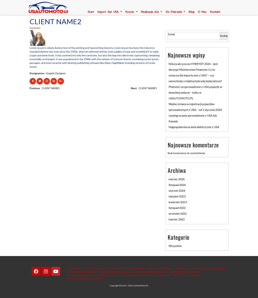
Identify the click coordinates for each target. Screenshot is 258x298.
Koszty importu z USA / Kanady (209, 268)
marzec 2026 (177, 179)
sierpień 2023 (177, 196)
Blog (191, 11)
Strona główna (74, 268)
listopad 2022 (177, 207)
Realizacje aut (151, 11)
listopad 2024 (177, 184)
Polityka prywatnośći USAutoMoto (85, 278)
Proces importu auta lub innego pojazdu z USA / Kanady (114, 268)
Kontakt (215, 11)
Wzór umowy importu (78, 275)
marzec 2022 (177, 219)
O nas (202, 11)
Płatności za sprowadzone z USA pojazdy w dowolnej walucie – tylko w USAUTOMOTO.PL (195, 92)
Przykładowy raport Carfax (135, 275)
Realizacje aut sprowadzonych (150, 271)
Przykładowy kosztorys (105, 275)
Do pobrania (175, 11)
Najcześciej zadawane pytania (115, 271)
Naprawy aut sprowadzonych (184, 271)
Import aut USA (109, 11)
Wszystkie (175, 245)
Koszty (131, 11)
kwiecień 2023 (178, 202)
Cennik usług (182, 268)
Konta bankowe (162, 275)
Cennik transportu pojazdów (82, 271)
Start (91, 11)
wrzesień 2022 (178, 213)
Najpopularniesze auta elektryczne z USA (194, 127)
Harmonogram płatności (160, 268)
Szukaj (171, 34)
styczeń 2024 (177, 190)
